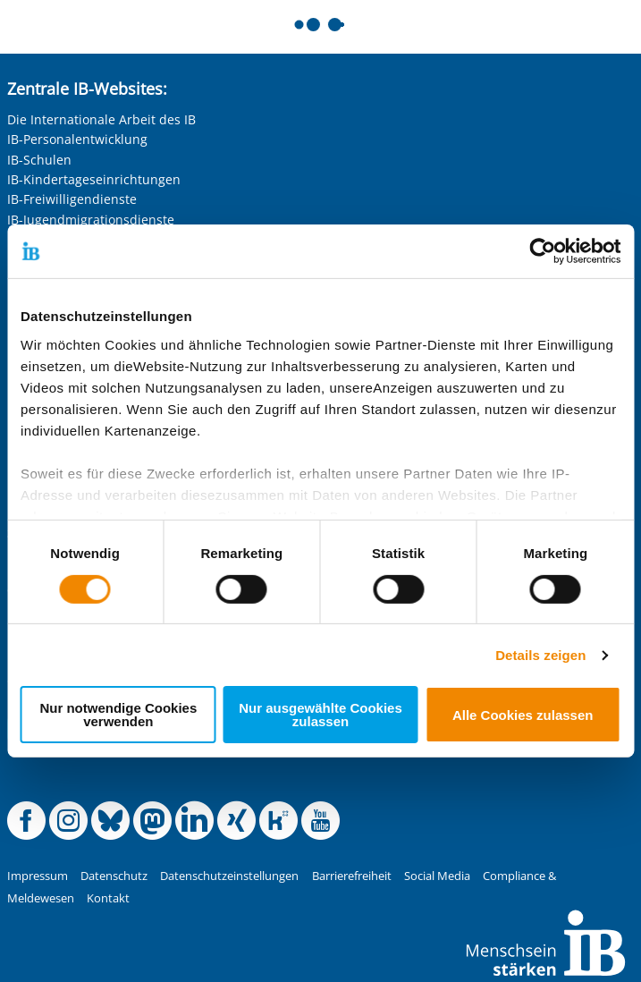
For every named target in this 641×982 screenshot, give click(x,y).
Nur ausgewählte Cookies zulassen (320, 714)
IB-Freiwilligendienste (72, 198)
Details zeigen (540, 655)
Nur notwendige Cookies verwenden (118, 714)
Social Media (437, 876)
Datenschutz (114, 876)
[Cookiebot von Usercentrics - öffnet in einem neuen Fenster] (542, 251)
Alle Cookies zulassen (523, 715)
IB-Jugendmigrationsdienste (90, 219)
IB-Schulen (39, 159)
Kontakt (108, 898)
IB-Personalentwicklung (77, 139)
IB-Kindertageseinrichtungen (94, 179)
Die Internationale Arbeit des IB (101, 119)
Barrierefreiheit (352, 876)
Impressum (37, 876)
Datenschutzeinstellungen (229, 876)
